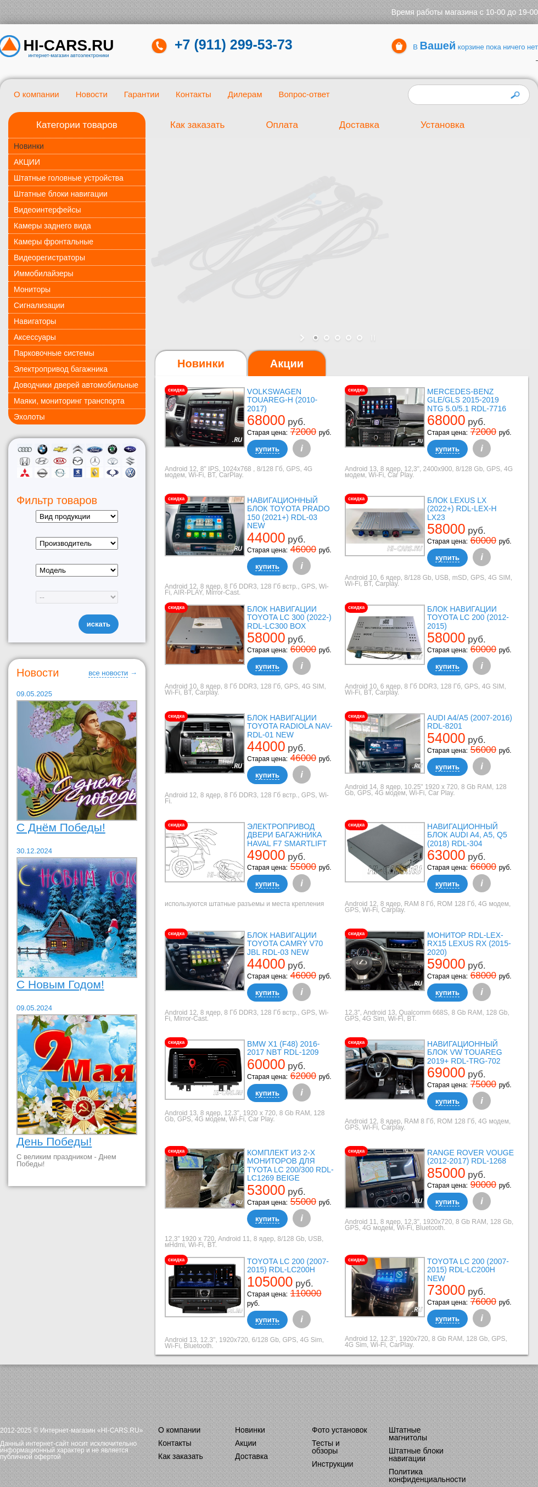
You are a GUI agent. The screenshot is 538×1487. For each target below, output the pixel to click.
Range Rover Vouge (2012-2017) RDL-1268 (470, 1156)
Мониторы (32, 289)
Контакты (193, 94)
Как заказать (197, 125)
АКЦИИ (27, 162)
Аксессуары (35, 337)
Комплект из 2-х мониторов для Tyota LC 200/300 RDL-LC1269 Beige (290, 1165)
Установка (442, 125)
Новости (92, 94)
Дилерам (245, 94)
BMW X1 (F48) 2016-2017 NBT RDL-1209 (283, 1047)
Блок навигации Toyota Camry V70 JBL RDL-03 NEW (285, 944)
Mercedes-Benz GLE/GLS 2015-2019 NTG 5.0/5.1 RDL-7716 (466, 400)
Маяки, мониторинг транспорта (69, 400)
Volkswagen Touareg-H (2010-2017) (282, 400)
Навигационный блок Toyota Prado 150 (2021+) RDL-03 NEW (288, 513)
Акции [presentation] (287, 363)
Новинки (29, 146)
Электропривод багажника (61, 369)
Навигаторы (35, 321)
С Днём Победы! (60, 827)
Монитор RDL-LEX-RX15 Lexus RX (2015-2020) (469, 944)
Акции (245, 1443)
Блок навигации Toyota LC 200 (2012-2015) (468, 617)
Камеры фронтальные (53, 241)
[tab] (200, 364)
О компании (36, 94)
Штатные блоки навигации (61, 193)
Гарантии (141, 94)
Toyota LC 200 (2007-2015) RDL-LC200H (288, 1265)
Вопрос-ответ (303, 94)
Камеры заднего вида (52, 225)
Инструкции (333, 1464)
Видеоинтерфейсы (47, 209)
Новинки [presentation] (201, 363)
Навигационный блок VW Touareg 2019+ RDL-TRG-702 (464, 1052)
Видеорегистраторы (49, 257)
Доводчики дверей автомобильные (76, 385)
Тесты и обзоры (326, 1447)
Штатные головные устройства (69, 178)
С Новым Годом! (60, 984)
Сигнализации (39, 305)
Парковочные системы (54, 353)
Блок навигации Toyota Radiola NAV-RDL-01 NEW (290, 726)
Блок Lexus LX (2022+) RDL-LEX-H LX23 (461, 509)
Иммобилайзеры (44, 273)
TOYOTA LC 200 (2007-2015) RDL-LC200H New (468, 1270)
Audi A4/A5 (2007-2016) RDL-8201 (469, 721)
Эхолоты (29, 416)
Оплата (282, 125)
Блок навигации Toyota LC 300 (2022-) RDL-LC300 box (289, 617)
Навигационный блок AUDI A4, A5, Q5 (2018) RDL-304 (467, 835)
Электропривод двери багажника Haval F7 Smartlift (287, 835)
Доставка (359, 125)
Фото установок (339, 1429)
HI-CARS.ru (69, 45)
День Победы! (54, 1141)
